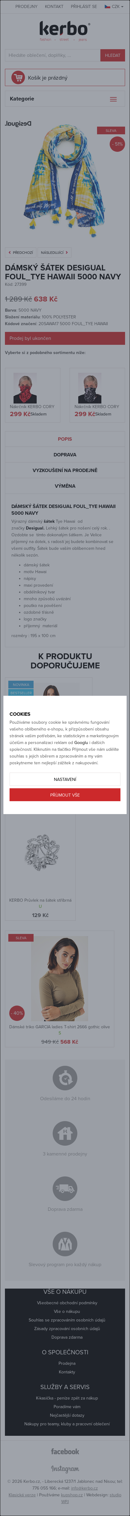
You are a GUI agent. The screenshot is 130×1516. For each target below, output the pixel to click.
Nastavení (65, 779)
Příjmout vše (65, 795)
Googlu (81, 742)
